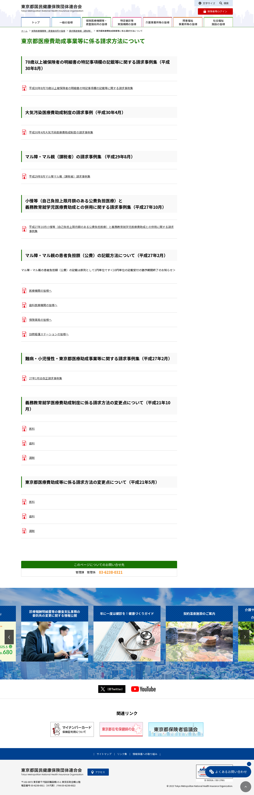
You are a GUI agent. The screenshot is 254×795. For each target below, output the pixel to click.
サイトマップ (104, 754)
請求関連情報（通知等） (80, 30)
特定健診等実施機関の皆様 (127, 22)
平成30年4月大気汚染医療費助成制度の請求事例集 (61, 132)
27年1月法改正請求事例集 (45, 378)
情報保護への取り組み (145, 754)
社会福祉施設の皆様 (218, 22)
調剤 (32, 458)
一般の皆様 (66, 22)
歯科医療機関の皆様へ (43, 305)
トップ (36, 22)
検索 (226, 3)
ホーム (24, 30)
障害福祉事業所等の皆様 (188, 22)
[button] (9, 637)
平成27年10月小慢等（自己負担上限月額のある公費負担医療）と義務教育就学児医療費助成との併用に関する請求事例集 (101, 229)
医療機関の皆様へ (40, 291)
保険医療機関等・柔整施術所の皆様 (96, 22)
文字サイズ (209, 3)
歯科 (32, 443)
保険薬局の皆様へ (40, 320)
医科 (32, 429)
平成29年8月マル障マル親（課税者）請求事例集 (59, 176)
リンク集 (122, 754)
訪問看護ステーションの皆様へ (49, 334)
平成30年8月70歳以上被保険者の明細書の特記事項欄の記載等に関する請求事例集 (81, 88)
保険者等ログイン (217, 11)
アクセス (100, 772)
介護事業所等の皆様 (157, 22)
